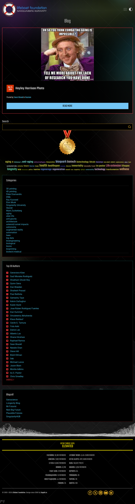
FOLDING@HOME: (51, 475)
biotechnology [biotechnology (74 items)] (82, 162)
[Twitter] (95, 492)
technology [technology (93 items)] (100, 169)
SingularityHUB (13, 416)
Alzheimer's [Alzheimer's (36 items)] (17, 162)
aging (8, 213)
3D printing (11, 188)
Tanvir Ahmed (18, 97)
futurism (28, 97)
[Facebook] (90, 492)
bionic (9, 246)
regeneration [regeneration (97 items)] (58, 169)
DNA (8, 197)
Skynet (9, 208)
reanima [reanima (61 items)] (36, 169)
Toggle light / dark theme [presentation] (130, 9)
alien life (10, 216)
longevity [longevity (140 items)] (12, 169)
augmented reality (14, 229)
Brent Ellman (16, 355)
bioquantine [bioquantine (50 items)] (50, 162)
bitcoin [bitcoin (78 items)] (92, 162)
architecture (11, 221)
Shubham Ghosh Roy (20, 280)
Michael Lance (17, 362)
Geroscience (12, 399)
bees (8, 235)
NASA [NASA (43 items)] (19, 170)
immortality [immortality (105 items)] (77, 165)
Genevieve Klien (17, 272)
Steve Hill (14, 351)
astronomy (11, 227)
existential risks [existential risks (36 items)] (12, 166)
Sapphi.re (44, 492)
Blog (67, 21)
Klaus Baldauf (16, 319)
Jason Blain (15, 365)
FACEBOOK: (50, 455)
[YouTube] (106, 492)
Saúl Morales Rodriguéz (21, 276)
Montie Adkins (16, 369)
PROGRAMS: (73, 475)
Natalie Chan (16, 348)
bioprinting (11, 249)
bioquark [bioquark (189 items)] (61, 162)
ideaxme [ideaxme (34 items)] (68, 166)
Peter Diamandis (14, 194)
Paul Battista (16, 294)
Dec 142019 (10, 88)
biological (10, 243)
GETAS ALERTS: (74, 459)
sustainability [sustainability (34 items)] (90, 170)
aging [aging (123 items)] (8, 162)
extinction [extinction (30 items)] (20, 166)
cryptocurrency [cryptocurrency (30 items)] (120, 162)
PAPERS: (72, 479)
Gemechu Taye (17, 298)
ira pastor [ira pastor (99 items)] (100, 165)
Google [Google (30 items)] (37, 166)
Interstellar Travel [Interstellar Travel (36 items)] (89, 166)
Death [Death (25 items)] (129, 162)
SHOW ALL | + (10, 380)
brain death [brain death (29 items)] (107, 162)
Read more (67, 106)
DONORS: (59, 467)
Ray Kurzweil (12, 199)
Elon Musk (11, 202)
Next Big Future (13, 410)
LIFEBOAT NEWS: (74, 455)
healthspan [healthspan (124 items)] (54, 165)
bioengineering (13, 241)
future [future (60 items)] (26, 166)
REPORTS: (72, 471)
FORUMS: (61, 483)
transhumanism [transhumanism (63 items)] (112, 169)
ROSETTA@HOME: (50, 479)
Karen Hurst (15, 305)
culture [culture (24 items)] (126, 162)
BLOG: (71, 463)
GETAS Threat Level (67, 445)
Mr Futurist (11, 406)
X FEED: (51, 463)
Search (129, 127)
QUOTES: (72, 483)
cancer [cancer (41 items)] (112, 162)
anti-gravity (11, 219)
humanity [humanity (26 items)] (62, 166)
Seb (12, 358)
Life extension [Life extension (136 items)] (113, 165)
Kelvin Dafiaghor (18, 301)
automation (11, 232)
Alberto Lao (15, 333)
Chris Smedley (16, 376)
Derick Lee (15, 330)
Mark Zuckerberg (14, 210)
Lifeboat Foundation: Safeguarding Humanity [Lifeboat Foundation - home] (61, 9)
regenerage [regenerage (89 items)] (46, 169)
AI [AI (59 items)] (12, 162)
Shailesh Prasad (17, 290)
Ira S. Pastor (15, 373)
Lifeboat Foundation (18, 492)
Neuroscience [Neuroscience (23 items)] (25, 170)
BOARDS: (72, 467)
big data (10, 238)
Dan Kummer (16, 312)
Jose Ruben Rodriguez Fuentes (24, 308)
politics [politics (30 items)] (31, 170)
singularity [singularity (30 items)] (77, 170)
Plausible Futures (14, 413)
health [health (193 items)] (43, 166)
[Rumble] (111, 492)
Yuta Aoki (14, 326)
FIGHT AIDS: (53, 471)
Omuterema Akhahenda (21, 315)
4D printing (11, 191)
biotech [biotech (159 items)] (71, 162)
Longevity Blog (13, 403)
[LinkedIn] (100, 492)
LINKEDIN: (51, 459)
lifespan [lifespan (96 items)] (125, 165)
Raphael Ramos (17, 340)
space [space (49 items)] (83, 169)
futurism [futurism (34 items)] (31, 166)
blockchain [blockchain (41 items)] (99, 162)
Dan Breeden (16, 287)
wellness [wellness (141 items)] (124, 169)
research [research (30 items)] (68, 170)
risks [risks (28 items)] (72, 169)
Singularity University (16, 205)
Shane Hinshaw (17, 337)
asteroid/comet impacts (17, 224)
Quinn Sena (15, 283)
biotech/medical (13, 251)
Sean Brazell (16, 344)
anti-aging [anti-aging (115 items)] (27, 162)
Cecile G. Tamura (18, 323)
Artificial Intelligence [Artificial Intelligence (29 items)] (40, 162)
